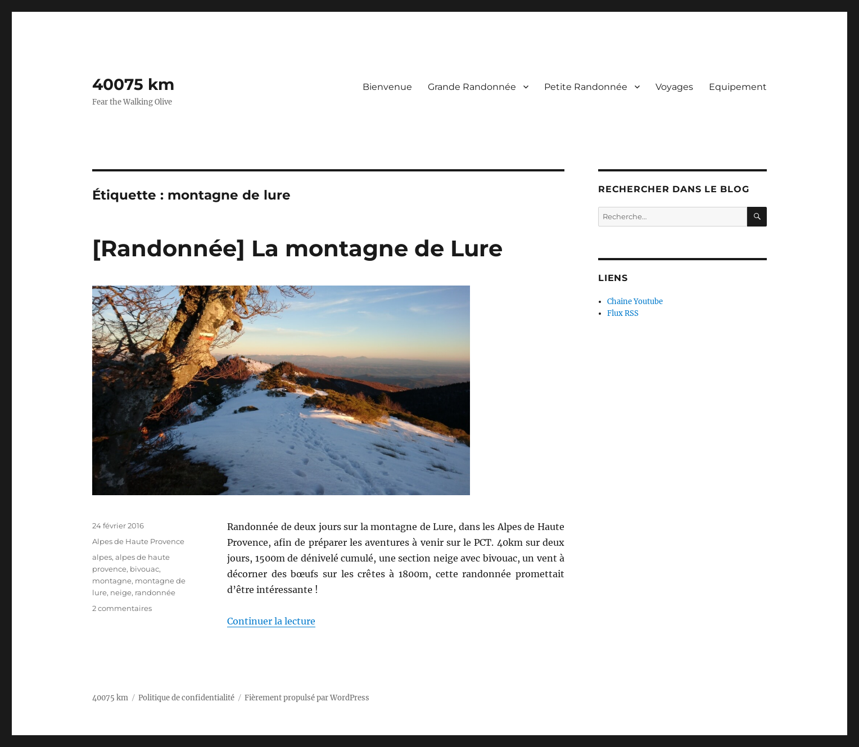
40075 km (133, 84)
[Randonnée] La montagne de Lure (297, 248)
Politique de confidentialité (186, 698)
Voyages (674, 87)
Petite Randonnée (585, 87)
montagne (112, 580)
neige (121, 592)
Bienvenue (387, 87)
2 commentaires (122, 608)
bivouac (144, 568)
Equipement (738, 87)
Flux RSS (623, 313)
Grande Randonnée (472, 87)
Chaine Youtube (635, 301)
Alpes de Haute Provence (138, 541)
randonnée (155, 592)
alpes (102, 557)
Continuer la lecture (271, 621)
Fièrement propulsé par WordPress (307, 698)
